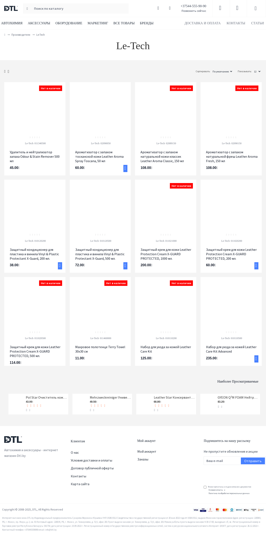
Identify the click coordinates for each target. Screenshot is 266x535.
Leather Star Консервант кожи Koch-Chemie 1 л (174, 398)
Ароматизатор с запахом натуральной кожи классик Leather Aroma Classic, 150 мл (162, 156)
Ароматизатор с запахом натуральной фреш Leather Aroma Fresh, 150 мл (232, 156)
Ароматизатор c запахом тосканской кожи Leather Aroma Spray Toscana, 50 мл (99, 156)
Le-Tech (29, 143)
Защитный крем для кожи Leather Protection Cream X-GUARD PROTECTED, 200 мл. (231, 254)
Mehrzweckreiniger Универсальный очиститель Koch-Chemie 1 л (110, 398)
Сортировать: (189, 71)
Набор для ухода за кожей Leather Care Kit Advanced (231, 349)
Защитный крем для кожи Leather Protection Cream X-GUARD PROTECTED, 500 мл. (35, 351)
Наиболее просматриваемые (217, 380)
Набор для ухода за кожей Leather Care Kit (166, 349)
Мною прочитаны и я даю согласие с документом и (227, 492)
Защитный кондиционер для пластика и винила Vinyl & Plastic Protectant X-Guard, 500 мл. (99, 254)
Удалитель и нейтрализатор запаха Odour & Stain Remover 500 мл (35, 156)
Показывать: (245, 71)
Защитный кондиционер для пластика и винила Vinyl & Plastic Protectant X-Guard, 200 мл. (34, 254)
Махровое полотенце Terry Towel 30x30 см (100, 349)
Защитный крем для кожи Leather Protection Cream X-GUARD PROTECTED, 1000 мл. (166, 254)
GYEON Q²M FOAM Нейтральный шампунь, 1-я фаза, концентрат (238, 398)
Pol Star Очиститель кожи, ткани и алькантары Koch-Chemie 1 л (46, 398)
